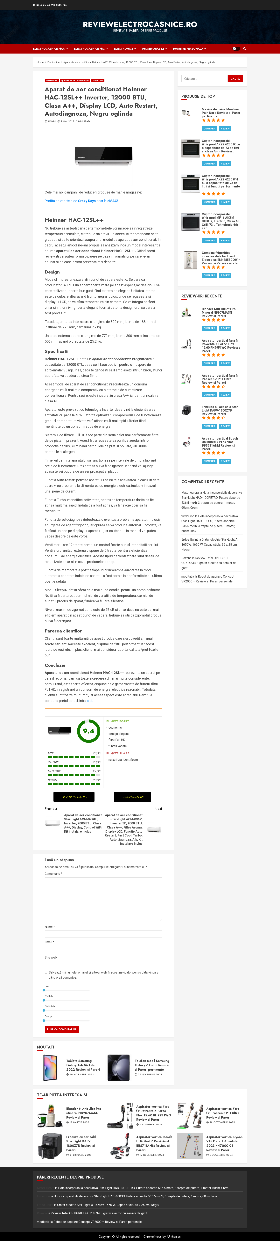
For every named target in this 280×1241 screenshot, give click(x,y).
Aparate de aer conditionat (74, 80)
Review (225, 128)
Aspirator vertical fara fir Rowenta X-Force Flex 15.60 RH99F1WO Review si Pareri (120, 1115)
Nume (50, 927)
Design (48, 1016)
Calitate (49, 996)
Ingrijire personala (188, 49)
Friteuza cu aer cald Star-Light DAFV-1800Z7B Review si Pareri (50, 1146)
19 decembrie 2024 (152, 1155)
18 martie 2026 (79, 1122)
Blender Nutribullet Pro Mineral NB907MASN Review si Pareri (50, 1115)
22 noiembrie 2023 (150, 1074)
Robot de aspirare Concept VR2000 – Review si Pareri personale (97, 1222)
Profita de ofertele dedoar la (81, 201)
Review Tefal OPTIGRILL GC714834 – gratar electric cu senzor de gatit (208, 563)
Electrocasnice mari (49, 49)
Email (49, 942)
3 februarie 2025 (80, 1155)
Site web (51, 957)
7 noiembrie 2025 (151, 1124)
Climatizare (97, 80)
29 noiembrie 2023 (82, 1074)
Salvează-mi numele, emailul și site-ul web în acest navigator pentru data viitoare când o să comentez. (103, 975)
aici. (90, 701)
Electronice (123, 49)
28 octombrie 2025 (222, 1122)
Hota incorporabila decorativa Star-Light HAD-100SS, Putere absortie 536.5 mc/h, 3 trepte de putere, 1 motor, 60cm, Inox (135, 1196)
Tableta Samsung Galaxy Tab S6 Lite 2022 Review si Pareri (50, 1068)
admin (52, 121)
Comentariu (53, 874)
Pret (47, 986)
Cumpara (209, 128)
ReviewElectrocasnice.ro (140, 24)
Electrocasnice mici (89, 49)
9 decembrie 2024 (221, 1155)
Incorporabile (153, 49)
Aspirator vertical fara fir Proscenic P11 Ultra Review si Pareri (190, 1115)
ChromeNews (153, 1236)
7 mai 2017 (67, 121)
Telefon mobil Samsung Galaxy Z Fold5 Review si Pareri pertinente (118, 1068)
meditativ (187, 576)
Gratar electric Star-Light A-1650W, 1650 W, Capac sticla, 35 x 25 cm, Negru (210, 544)
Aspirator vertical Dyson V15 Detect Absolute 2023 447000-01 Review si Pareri (190, 1146)
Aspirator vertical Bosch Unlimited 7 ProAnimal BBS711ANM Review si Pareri (120, 1146)
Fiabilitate (50, 1006)
